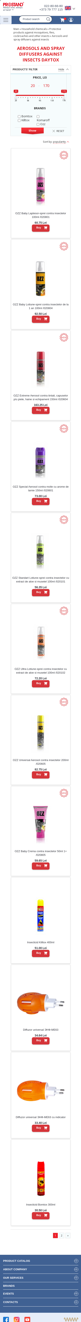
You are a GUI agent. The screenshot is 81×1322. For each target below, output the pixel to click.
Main (16, 29)
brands (9, 1285)
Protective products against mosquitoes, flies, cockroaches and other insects (37, 32)
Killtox (23, 120)
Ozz (41, 124)
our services (13, 1277)
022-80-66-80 (53, 6)
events (8, 1293)
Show (32, 130)
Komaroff (43, 118)
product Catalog (16, 1260)
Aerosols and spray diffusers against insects (40, 37)
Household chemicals (34, 29)
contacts (10, 1302)
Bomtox (25, 116)
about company (15, 1269)
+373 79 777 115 (51, 9)
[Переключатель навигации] (6, 20)
